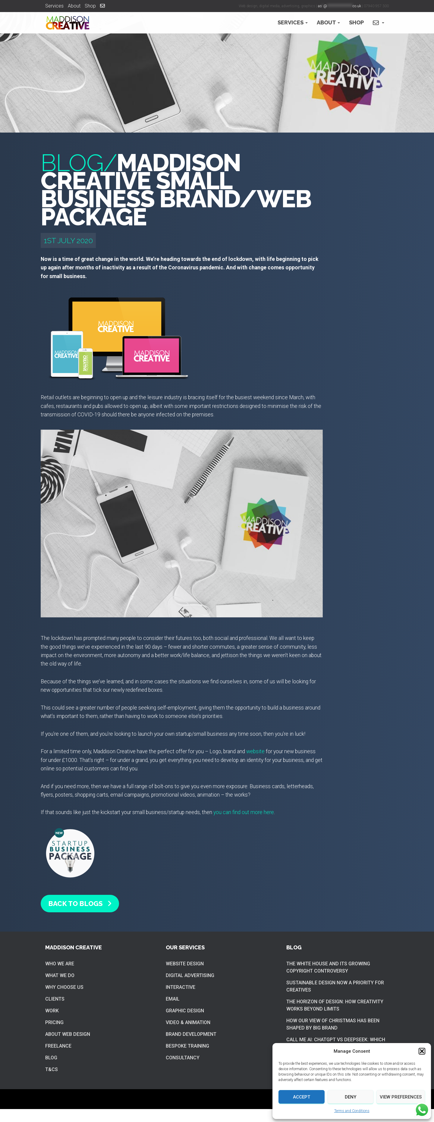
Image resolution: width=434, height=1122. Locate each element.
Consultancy (183, 1058)
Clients (54, 999)
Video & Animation (188, 1022)
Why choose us (64, 987)
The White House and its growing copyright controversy (328, 967)
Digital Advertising (190, 975)
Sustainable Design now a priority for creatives (335, 986)
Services (54, 6)
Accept (301, 1097)
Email (173, 999)
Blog (51, 1058)
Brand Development (191, 1034)
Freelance (58, 1046)
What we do (59, 975)
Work (52, 1011)
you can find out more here (243, 812)
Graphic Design (185, 1011)
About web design (67, 1034)
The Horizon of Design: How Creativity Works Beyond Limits (334, 1005)
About (74, 6)
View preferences (401, 1097)
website (255, 751)
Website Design (185, 964)
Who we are (59, 964)
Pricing (54, 1022)
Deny (350, 1097)
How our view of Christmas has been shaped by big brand (332, 1024)
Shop (90, 6)
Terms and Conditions (352, 1111)
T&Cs (51, 1069)
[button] (422, 1051)
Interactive (180, 987)
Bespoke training (187, 1046)
